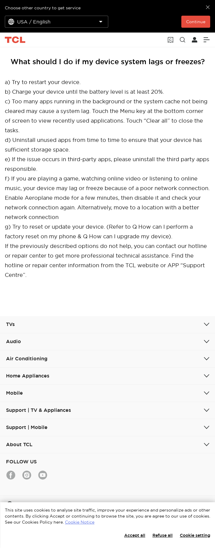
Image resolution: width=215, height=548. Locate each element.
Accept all (134, 535)
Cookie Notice (79, 522)
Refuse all (162, 535)
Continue (195, 21)
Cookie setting (195, 535)
